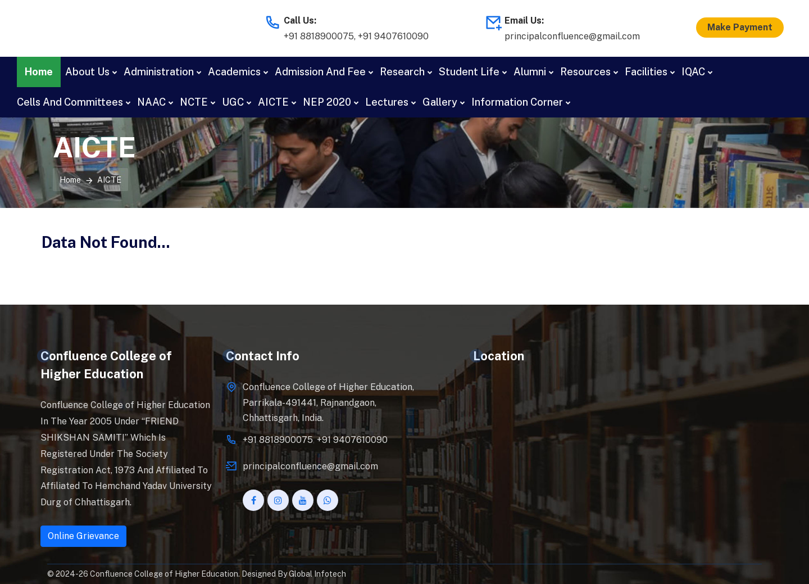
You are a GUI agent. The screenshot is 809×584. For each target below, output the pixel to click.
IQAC (693, 72)
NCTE (194, 102)
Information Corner (517, 102)
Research (402, 72)
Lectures (386, 102)
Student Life (469, 72)
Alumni (529, 72)
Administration (159, 72)
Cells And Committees (70, 102)
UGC (233, 102)
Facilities (646, 72)
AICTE (273, 102)
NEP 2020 (327, 102)
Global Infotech (317, 573)
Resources (585, 72)
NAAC (151, 102)
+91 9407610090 (393, 36)
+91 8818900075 (319, 36)
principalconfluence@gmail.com (572, 36)
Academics (234, 72)
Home (39, 72)
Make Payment (739, 27)
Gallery (439, 102)
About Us (87, 72)
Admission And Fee (320, 72)
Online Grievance (83, 536)
